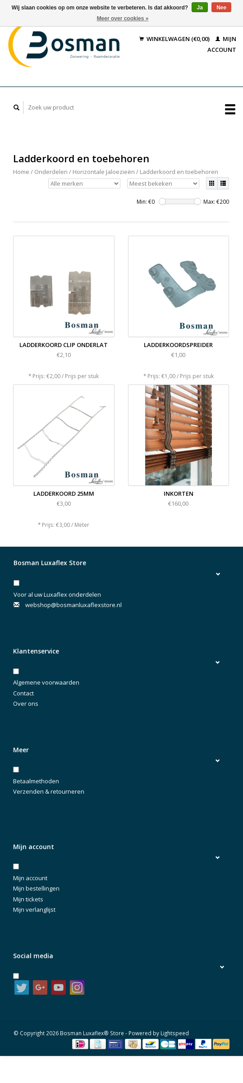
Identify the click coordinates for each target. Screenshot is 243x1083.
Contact (23, 693)
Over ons (25, 703)
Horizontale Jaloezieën (104, 172)
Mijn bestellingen (36, 888)
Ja (199, 8)
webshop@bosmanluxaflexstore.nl (73, 605)
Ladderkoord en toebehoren (179, 172)
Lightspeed (174, 1033)
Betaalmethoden (36, 781)
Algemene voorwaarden (46, 682)
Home (21, 172)
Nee (221, 8)
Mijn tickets (28, 899)
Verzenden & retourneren (48, 791)
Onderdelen (51, 172)
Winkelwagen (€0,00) (175, 39)
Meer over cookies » (123, 18)
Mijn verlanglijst (34, 909)
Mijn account (30, 878)
